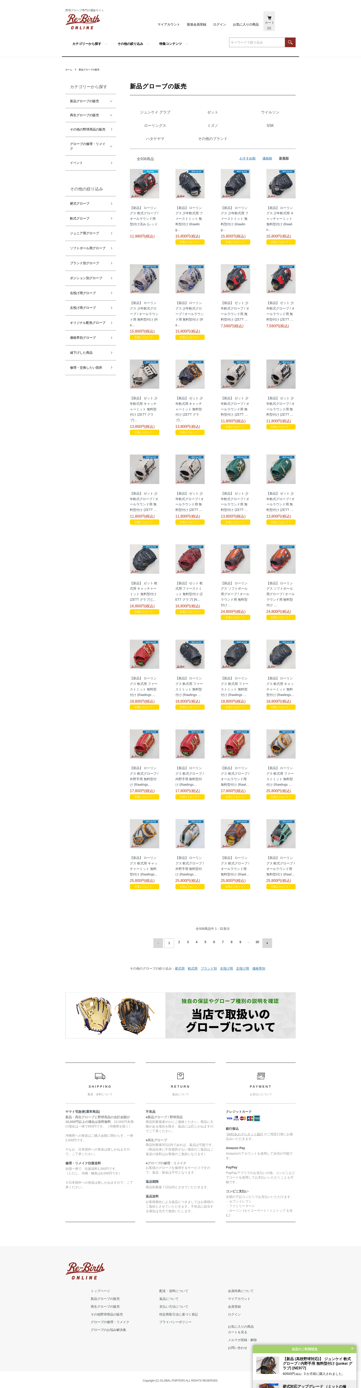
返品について (213, 1297)
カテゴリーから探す (86, 44)
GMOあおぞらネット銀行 (245, 1158)
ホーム (69, 69)
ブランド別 (209, 992)
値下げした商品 (81, 352)
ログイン (219, 24)
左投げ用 (242, 992)
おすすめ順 (247, 185)
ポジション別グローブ (86, 278)
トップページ (153, 1289)
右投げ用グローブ (83, 293)
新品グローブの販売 (92, 69)
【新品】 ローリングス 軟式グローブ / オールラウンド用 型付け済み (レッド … (144, 245)
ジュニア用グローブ (84, 233)
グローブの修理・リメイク (87, 146)
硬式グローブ (79, 203)
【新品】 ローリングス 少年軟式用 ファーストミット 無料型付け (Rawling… (189, 245)
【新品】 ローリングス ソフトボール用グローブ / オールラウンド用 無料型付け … (235, 620)
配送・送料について (218, 1289)
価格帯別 (258, 992)
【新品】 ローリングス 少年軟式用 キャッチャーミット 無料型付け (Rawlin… (280, 245)
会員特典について (276, 1289)
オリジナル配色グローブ (87, 323)
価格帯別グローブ (83, 337)
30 (256, 968)
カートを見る (272, 1330)
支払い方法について (218, 1305)
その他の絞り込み (130, 44)
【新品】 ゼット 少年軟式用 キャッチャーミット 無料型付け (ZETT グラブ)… (143, 435)
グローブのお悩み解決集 (162, 1328)
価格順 (267, 185)
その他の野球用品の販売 (87, 129)
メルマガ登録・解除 (277, 1338)
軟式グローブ (79, 218)
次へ (265, 968)
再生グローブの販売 (84, 115)
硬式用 (180, 992)
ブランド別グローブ (84, 263)
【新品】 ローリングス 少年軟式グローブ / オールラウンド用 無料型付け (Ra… (144, 340)
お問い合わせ (272, 1346)
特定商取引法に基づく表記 (223, 1312)
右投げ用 (226, 992)
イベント (76, 163)
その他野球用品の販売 (160, 1312)
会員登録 (269, 1305)
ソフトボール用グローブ (87, 248)
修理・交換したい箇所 (86, 367)
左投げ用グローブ (83, 308)
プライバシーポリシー (220, 1320)
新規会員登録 (196, 24)
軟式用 (193, 992)
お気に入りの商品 (246, 24)
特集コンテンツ (170, 44)
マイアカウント (168, 24)
